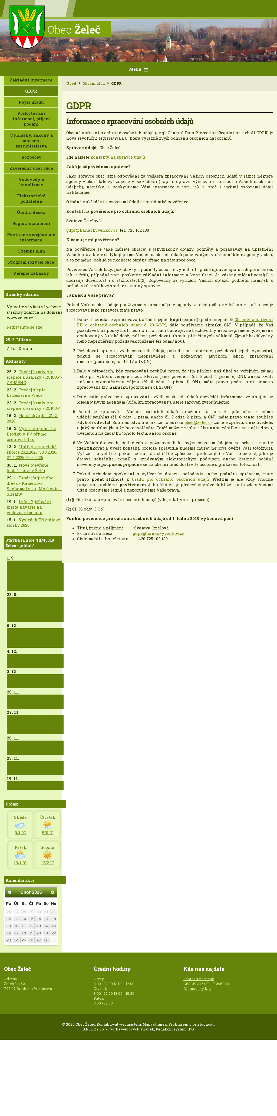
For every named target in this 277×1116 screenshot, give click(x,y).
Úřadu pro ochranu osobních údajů (170, 479)
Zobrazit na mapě (198, 978)
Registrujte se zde (24, 327)
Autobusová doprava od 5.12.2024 (33, 661)
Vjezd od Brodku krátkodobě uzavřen (29, 767)
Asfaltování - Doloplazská (22, 681)
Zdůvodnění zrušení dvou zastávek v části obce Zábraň (31, 638)
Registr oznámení (31, 223)
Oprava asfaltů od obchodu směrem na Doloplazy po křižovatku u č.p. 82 (34, 609)
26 (31, 940)
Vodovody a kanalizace (31, 181)
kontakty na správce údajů (117, 157)
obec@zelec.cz (198, 422)
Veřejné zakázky (31, 273)
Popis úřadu (31, 102)
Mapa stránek (155, 1024)
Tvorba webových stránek (131, 1029)
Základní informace (31, 80)
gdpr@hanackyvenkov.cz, (92, 230)
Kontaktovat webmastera (119, 1024)
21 (46, 933)
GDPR (31, 91)
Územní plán (31, 251)
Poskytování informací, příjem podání (31, 118)
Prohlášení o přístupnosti (192, 1024)
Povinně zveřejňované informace (31, 237)
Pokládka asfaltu (26, 785)
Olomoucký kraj (197, 988)
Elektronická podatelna (31, 198)
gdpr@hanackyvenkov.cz (158, 533)
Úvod (71, 83)
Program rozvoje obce (31, 262)
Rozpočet (31, 157)
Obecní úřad (94, 83)
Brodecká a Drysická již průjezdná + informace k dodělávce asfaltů (34, 724)
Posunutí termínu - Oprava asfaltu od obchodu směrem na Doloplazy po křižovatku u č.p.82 (34, 575)
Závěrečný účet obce (31, 168)
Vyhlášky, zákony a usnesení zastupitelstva (31, 140)
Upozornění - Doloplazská (22, 747)
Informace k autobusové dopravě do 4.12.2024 (34, 701)
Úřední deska (31, 212)
